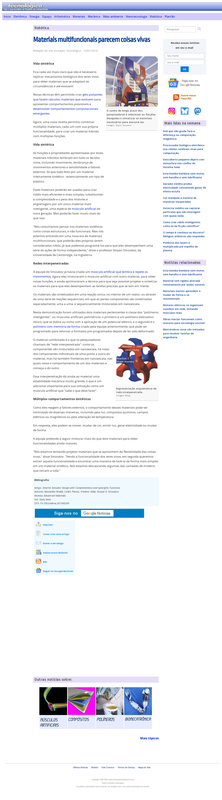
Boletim (94, 767)
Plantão (170, 16)
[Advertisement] (16, 77)
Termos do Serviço (126, 767)
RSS (45, 561)
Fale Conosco (107, 767)
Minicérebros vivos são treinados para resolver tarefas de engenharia (183, 333)
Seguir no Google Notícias (58, 571)
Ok (184, 69)
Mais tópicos (149, 738)
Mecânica (94, 16)
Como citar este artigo (56, 534)
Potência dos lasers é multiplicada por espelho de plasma (180, 246)
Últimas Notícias (80, 767)
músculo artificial (84, 209)
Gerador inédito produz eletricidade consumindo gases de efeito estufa (184, 187)
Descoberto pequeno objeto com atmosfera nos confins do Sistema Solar (183, 163)
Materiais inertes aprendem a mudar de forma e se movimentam (181, 294)
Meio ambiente (113, 16)
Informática (62, 16)
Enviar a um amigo (53, 543)
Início (7, 16)
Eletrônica (20, 16)
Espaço (47, 16)
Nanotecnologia (136, 16)
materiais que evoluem (77, 99)
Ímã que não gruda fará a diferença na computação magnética (179, 134)
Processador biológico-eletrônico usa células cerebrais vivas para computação (183, 149)
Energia (34, 16)
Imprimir (48, 524)
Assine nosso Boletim (55, 552)
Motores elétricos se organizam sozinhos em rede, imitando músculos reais (183, 308)
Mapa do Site (144, 767)
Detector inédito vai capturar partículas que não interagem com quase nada (181, 211)
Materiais (79, 16)
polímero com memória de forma (56, 326)
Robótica (156, 16)
